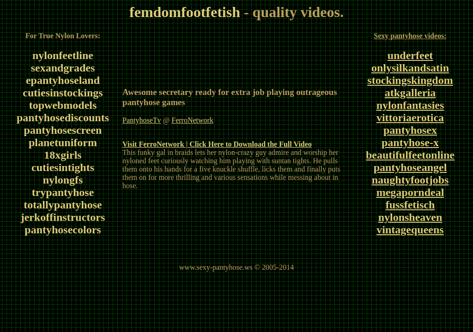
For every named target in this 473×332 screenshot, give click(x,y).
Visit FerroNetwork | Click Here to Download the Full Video (217, 144)
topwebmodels (63, 105)
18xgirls (62, 155)
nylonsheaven (410, 217)
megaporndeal (410, 192)
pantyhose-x (410, 142)
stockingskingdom (410, 80)
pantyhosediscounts (63, 118)
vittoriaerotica (410, 118)
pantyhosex (410, 130)
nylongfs (63, 180)
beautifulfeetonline (410, 155)
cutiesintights (62, 167)
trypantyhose (63, 192)
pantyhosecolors (62, 230)
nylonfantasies (410, 105)
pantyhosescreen (63, 130)
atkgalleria (410, 93)
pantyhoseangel (410, 167)
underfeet (410, 55)
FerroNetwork (192, 120)
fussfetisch (410, 205)
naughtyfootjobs (410, 180)
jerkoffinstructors (63, 217)
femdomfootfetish (184, 12)
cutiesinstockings (63, 93)
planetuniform (63, 142)
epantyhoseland (63, 80)
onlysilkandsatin (410, 68)
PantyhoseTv (141, 120)
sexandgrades (63, 68)
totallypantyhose (63, 205)
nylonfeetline (62, 55)
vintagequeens (409, 230)
